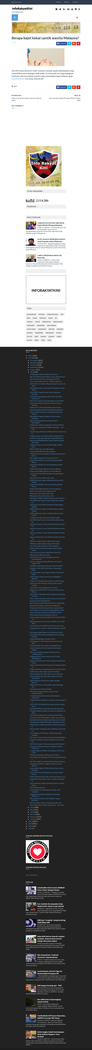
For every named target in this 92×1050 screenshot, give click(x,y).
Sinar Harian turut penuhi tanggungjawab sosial (47, 606)
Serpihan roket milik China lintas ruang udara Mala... (46, 565)
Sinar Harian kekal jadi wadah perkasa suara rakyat (47, 594)
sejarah (51, 332)
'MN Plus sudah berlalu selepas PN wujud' (45, 537)
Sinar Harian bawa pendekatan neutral (43, 611)
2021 (30, 817)
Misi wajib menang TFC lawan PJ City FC (44, 454)
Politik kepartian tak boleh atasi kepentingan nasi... (48, 772)
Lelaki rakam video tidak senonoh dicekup (44, 667)
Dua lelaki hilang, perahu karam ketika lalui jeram (47, 704)
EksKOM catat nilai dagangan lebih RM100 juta (46, 434)
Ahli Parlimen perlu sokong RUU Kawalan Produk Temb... (47, 385)
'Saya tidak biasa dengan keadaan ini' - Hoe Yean (47, 801)
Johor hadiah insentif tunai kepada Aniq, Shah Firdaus (46, 409)
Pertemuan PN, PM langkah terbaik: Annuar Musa (47, 713)
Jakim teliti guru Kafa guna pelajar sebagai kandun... (45, 677)
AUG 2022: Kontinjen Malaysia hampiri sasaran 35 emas (47, 380)
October (33, 361)
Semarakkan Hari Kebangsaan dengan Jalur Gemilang (45, 787)
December (34, 356)
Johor (37, 317)
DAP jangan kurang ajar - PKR (49, 981)
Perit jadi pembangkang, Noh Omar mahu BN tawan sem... (46, 393)
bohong (42, 310)
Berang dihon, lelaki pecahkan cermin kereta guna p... (47, 721)
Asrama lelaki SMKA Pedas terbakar (42, 447)
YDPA (49, 336)
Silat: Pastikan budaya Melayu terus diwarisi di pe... (48, 372)
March (32, 810)
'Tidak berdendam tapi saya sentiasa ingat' (45, 513)
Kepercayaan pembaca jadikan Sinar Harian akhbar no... (47, 614)
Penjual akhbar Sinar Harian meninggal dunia (45, 641)
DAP (62, 310)
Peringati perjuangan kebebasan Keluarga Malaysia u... (45, 791)
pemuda (30, 328)
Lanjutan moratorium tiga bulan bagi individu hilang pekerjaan (50, 219)
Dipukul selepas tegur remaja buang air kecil (45, 798)
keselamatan (57, 317)
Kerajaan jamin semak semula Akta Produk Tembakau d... (45, 653)
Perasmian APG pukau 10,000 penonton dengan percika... (47, 631)
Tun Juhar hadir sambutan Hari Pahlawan (44, 542)
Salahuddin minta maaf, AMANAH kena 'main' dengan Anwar (51, 884)
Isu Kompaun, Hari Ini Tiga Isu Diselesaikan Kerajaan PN (49, 968)
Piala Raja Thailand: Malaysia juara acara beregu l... (47, 494)
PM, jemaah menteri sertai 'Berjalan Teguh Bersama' (45, 795)
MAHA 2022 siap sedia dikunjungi (42, 445)
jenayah (30, 317)
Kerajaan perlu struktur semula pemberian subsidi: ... (48, 625)
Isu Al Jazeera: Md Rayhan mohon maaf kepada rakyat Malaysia (51, 236)
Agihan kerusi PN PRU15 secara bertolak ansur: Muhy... (47, 587)
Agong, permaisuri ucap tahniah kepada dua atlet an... (47, 521)
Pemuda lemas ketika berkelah (41, 685)
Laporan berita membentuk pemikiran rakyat (45, 608)
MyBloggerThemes (46, 1047)
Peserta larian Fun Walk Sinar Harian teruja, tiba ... (47, 622)
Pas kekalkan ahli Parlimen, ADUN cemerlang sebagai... (46, 730)
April (32, 808)
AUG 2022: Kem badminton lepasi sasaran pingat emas (47, 701)
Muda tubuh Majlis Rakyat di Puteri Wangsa (45, 465)
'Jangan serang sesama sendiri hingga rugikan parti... (46, 442)
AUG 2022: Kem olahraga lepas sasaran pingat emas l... (46, 769)
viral (43, 336)
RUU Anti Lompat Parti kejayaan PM (43, 487)
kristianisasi (51, 321)
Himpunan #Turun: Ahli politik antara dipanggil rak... (46, 682)
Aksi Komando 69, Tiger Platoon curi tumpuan (46, 670)
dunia (35, 314)
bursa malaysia (52, 310)
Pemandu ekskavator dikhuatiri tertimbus (44, 751)
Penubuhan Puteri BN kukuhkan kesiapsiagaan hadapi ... (46, 470)
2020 (30, 820)
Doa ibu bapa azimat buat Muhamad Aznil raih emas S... (48, 428)
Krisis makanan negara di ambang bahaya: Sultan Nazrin (47, 780)
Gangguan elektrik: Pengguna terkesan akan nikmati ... (46, 761)
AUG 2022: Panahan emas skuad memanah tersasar (45, 389)
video (36, 336)
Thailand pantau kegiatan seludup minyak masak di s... (48, 697)
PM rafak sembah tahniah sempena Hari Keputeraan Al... (44, 688)
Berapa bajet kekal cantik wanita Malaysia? (45, 601)
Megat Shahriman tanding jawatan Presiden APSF (47, 665)
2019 (30, 822)
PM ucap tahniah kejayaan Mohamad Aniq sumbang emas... (44, 649)
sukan (59, 332)
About (75, 2)
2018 (30, 824)
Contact (84, 2)
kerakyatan (46, 317)
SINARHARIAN (26, 76)
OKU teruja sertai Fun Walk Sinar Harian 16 (45, 548)
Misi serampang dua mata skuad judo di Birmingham (44, 417)
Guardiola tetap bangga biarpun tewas (43, 583)
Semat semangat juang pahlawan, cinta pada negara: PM (45, 558)
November (34, 358)
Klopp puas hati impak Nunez (40, 596)
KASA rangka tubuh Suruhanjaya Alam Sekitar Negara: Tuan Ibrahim (50, 1030)
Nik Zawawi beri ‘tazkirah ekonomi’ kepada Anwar (47, 951)
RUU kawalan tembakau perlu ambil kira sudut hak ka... (47, 726)
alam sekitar (31, 310)
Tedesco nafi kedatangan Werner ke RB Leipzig (47, 577)
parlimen (60, 325)
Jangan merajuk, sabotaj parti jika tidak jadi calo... (47, 432)
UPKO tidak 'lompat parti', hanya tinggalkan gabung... (45, 573)
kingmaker (41, 321)
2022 (30, 354)
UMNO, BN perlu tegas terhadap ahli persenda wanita (46, 477)
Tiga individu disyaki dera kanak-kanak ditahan (46, 711)
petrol (58, 328)
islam (50, 314)
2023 (30, 351)
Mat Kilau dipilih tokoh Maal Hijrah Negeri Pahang (47, 757)
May (32, 805)
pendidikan (39, 328)
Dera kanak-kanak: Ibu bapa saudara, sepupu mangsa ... (46, 400)
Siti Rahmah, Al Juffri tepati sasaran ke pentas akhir (46, 638)
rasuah (43, 332)
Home (67, 2)
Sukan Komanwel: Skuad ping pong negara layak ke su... (48, 662)
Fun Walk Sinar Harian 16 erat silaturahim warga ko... (47, 497)
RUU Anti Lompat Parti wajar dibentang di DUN (47, 397)
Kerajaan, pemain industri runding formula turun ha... (47, 736)
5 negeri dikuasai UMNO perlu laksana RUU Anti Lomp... (47, 747)
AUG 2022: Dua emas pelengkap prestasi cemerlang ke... (44, 554)
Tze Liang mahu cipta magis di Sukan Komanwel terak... (47, 569)
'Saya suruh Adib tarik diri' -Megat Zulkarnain (46, 377)
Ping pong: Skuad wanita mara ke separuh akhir (46, 604)
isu (56, 314)
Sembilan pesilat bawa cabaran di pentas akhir (46, 562)
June (32, 803)
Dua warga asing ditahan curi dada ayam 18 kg (46, 628)
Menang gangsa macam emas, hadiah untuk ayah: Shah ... (47, 618)
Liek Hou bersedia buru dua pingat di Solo (44, 375)
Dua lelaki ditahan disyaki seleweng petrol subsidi (47, 716)
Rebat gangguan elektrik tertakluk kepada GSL (46, 406)
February (33, 812)
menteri (51, 325)
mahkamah (42, 325)
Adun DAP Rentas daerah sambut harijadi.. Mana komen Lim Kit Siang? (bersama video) (51, 934)
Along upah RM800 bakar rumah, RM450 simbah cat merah (47, 437)
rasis (36, 332)
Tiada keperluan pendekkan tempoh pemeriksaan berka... (47, 450)
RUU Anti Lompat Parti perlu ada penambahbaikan (48, 733)
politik (29, 332)
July (31, 368)
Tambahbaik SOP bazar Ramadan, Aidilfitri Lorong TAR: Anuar (51, 1012)
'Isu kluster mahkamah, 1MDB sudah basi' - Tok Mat (46, 424)
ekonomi (43, 314)
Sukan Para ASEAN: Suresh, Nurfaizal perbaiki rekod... (46, 457)
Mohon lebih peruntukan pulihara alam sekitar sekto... (46, 545)
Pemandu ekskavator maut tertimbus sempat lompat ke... (46, 743)
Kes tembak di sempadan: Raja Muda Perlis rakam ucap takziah (50, 900)
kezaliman (30, 321)
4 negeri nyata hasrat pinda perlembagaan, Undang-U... (45, 692)
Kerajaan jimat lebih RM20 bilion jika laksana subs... (48, 718)
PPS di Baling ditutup (37, 783)
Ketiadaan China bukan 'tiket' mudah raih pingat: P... (47, 776)
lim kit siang (31, 325)
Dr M (28, 314)
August (33, 365)
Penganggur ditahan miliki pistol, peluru (44, 370)
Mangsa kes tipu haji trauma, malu (42, 474)
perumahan (50, 328)
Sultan (29, 336)
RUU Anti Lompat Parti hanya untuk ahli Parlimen (47, 740)
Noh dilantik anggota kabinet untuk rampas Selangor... (45, 413)
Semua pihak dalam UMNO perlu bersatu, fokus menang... (47, 765)
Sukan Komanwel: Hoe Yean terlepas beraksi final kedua (47, 657)
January (33, 815)
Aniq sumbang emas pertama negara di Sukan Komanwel (46, 673)
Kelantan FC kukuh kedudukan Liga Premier (45, 403)
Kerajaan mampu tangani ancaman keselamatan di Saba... (47, 708)
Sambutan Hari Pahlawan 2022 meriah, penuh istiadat (46, 580)
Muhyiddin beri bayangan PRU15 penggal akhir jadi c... (48, 754)
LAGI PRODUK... (32, 871)
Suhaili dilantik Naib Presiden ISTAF (42, 635)
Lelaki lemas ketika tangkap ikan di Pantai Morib (47, 421)
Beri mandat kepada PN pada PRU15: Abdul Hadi (47, 599)
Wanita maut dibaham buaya (40, 551)
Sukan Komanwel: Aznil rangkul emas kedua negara (45, 645)
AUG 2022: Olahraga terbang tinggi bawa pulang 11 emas (47, 591)
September (34, 363)
